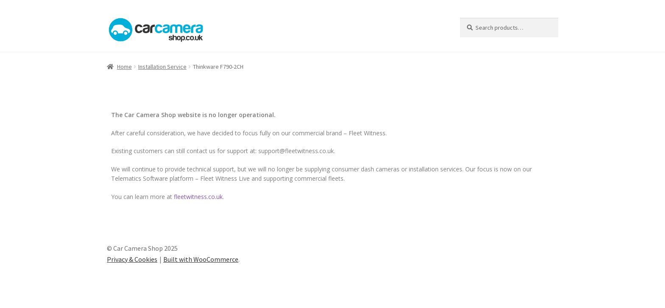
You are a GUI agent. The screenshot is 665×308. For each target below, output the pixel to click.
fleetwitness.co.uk (198, 197)
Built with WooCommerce (200, 259)
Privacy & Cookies (132, 259)
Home (124, 66)
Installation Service (162, 66)
